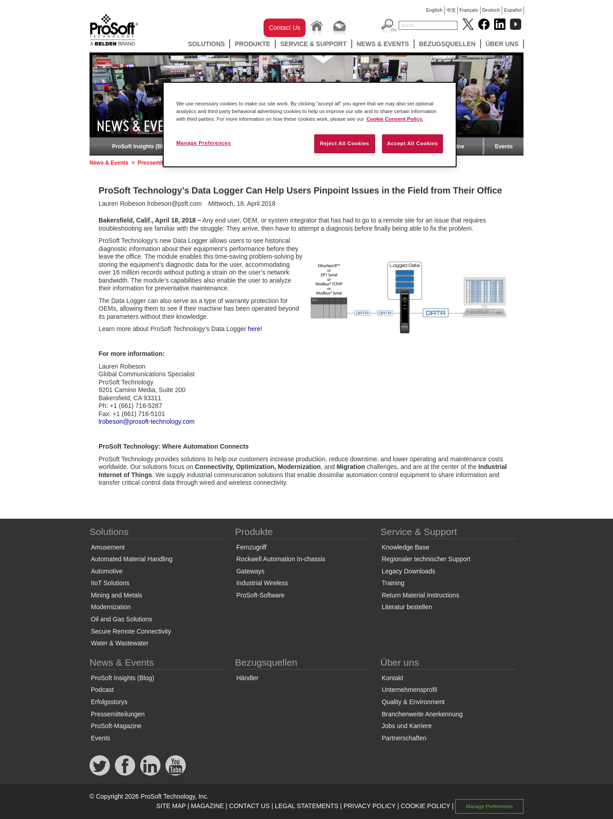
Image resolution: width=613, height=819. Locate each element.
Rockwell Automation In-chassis (280, 559)
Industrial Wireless (262, 583)
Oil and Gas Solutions (121, 619)
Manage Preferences (489, 806)
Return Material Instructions (420, 595)
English (434, 10)
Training (393, 583)
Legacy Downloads (408, 571)
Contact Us (284, 27)
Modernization (111, 607)
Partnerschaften (404, 738)
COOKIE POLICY (425, 806)
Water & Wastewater (119, 643)
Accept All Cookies (412, 143)
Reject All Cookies (344, 143)
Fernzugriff (251, 547)
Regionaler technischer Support (426, 559)
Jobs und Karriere (407, 725)
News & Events (383, 43)
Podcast (102, 689)
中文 (451, 10)
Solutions (206, 43)
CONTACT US (249, 806)
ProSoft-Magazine (116, 725)
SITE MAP (171, 806)
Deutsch (491, 10)
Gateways (250, 571)
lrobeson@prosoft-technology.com (146, 421)
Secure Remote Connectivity (131, 631)
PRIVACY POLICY (370, 806)
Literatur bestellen (407, 607)
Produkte (252, 43)
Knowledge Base (405, 547)
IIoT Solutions (110, 583)
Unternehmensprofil (409, 689)
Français (469, 10)
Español (513, 10)
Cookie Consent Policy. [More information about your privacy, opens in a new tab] (394, 119)
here (254, 328)
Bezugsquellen (447, 43)
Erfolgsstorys (109, 701)
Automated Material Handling (132, 559)
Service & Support (313, 43)
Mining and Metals (116, 595)
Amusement (108, 547)
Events (504, 146)
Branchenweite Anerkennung (422, 714)
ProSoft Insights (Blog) (141, 146)
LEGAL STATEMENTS (307, 806)
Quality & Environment (413, 701)
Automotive (107, 571)
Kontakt (392, 678)
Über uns (502, 43)
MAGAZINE (207, 806)
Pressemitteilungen (118, 714)
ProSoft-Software (260, 595)
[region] (310, 124)
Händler (247, 678)
